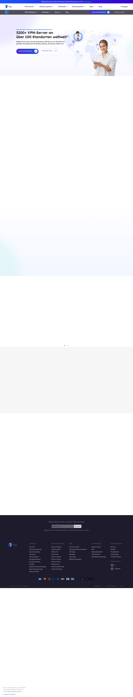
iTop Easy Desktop (34, 660)
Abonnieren (77, 635)
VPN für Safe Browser (57, 675)
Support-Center (96, 656)
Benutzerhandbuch (97, 660)
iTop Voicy (32, 663)
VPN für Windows (56, 656)
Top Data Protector (34, 670)
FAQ (93, 658)
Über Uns (113, 656)
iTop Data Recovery (35, 668)
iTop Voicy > (88, 1)
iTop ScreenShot (34, 665)
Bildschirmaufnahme (75, 668)
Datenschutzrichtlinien (111, 694)
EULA (122, 694)
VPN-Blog (72, 660)
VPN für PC (54, 660)
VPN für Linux (55, 673)
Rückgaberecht (98, 694)
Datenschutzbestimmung (14, 691)
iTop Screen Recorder (35, 658)
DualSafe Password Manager (37, 675)
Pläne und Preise (34, 680)
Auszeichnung (115, 663)
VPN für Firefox (55, 670)
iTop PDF (31, 673)
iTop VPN (32, 656)
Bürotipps (72, 663)
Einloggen (124, 6)
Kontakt (113, 658)
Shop (100, 6)
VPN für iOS (54, 663)
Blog (67, 12)
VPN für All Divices (56, 678)
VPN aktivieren (96, 663)
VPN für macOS (55, 658)
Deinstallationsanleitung (99, 665)
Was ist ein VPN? (74, 656)
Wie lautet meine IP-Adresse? (78, 658)
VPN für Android (56, 665)
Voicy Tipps (72, 665)
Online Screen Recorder (36, 678)
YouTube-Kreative (116, 665)
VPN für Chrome (56, 668)
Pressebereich (115, 660)
